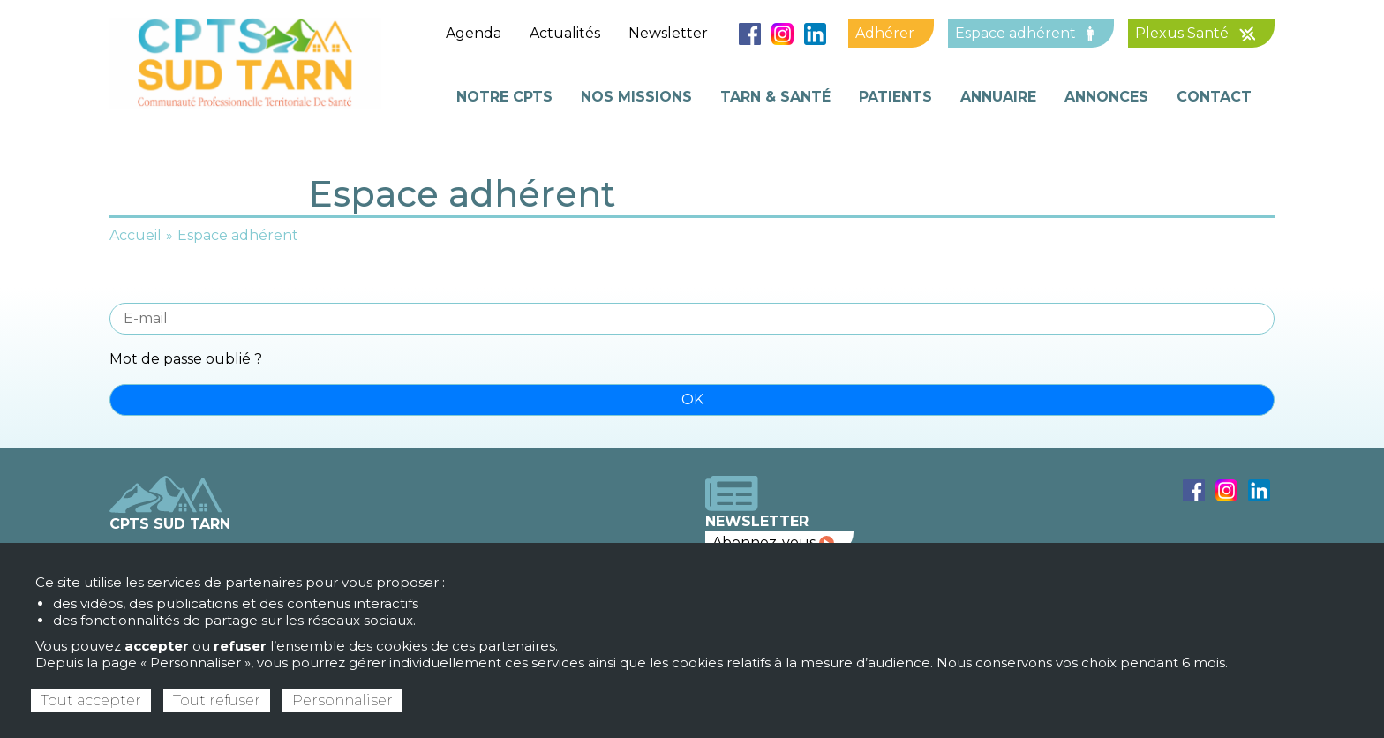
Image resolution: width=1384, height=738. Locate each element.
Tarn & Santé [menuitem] (775, 96)
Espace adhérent (1024, 33)
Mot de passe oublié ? (185, 358)
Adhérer (884, 33)
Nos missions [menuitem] (636, 96)
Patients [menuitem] (895, 96)
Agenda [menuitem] (473, 33)
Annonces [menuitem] (1106, 96)
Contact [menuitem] (1214, 96)
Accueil (135, 235)
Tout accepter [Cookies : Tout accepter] (91, 700)
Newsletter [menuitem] (668, 33)
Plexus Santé (1195, 33)
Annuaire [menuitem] (998, 96)
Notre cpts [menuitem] (504, 96)
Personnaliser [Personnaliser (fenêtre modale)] (342, 700)
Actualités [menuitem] (565, 33)
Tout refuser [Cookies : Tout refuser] (216, 700)
